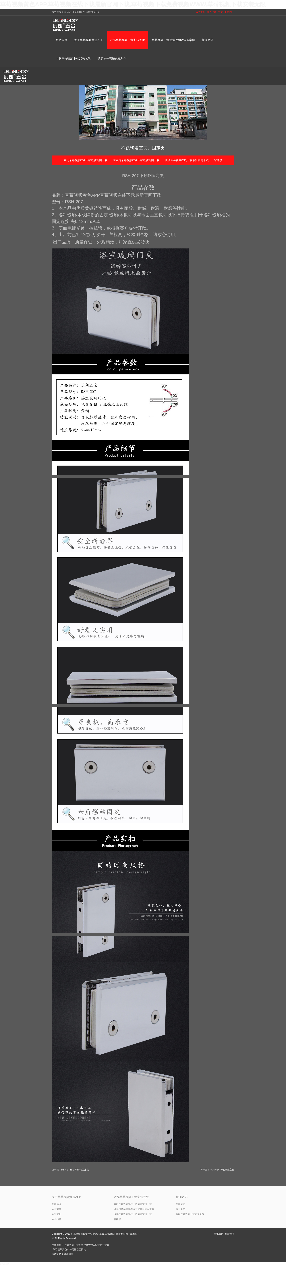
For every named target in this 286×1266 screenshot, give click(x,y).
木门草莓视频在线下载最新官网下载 (85, 160)
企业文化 (56, 1214)
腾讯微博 (218, 1233)
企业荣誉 (56, 1209)
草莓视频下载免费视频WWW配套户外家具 (87, 1245)
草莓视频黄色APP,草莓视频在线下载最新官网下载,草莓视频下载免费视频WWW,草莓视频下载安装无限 (133, 4)
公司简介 (56, 1204)
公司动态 (180, 1204)
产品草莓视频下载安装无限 (131, 1197)
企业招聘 (56, 1219)
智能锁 (218, 160)
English (228, 12)
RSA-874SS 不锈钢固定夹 (75, 1169)
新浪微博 (229, 1233)
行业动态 (180, 1209)
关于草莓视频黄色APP (66, 1197)
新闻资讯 (182, 1197)
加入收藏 (211, 12)
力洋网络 (68, 1254)
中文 (220, 12)
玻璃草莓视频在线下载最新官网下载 (187, 160)
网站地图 (4, 1264)
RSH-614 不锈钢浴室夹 (222, 1169)
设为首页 (200, 12)
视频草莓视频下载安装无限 (190, 1214)
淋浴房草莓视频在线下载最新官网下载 (136, 160)
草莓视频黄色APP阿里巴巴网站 (69, 1249)
